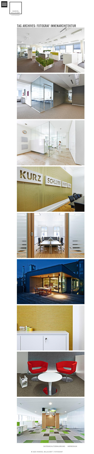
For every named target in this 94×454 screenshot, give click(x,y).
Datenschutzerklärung (54, 446)
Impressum (72, 446)
